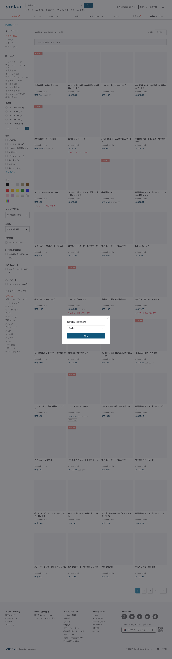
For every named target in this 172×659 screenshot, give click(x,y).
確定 (86, 335)
